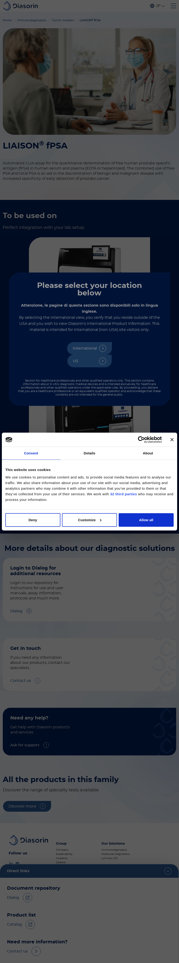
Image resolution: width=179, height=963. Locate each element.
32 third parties (123, 494)
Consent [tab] (31, 453)
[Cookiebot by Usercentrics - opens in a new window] (141, 439)
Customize (89, 520)
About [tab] (148, 453)
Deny (32, 520)
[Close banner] (172, 439)
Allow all (146, 520)
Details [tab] (89, 453)
